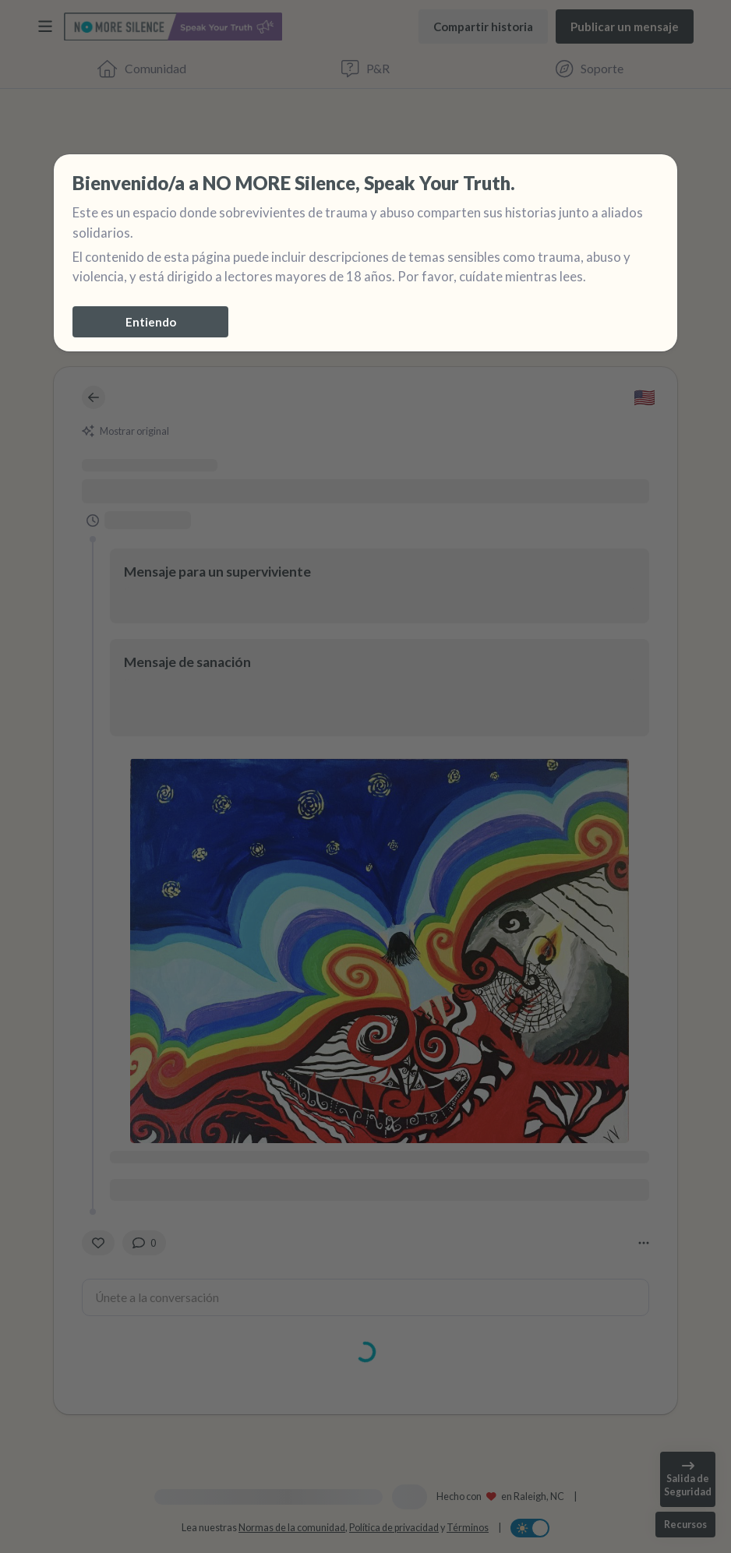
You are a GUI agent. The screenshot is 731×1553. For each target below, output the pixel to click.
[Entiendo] (150, 321)
